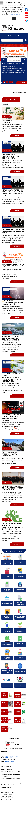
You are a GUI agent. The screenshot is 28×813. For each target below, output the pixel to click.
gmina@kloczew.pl (9, 761)
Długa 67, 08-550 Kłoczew (11, 756)
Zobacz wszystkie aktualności (14, 551)
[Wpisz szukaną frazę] (12, 40)
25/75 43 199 (8, 758)
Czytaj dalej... (21, 82)
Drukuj (5, 104)
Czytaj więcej (17, 135)
